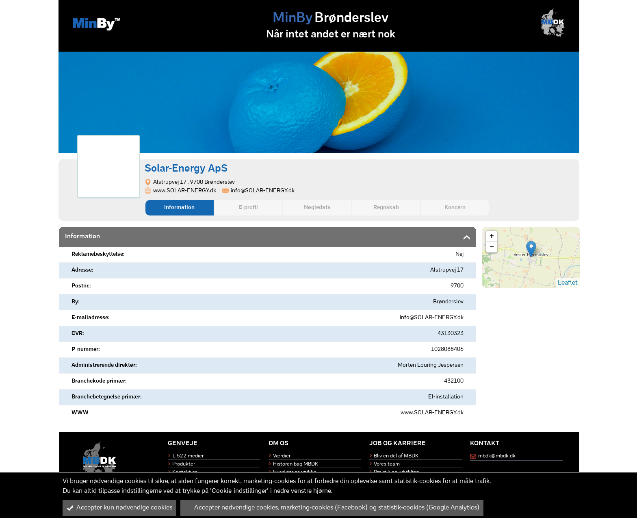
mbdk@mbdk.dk (497, 456)
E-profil (248, 208)
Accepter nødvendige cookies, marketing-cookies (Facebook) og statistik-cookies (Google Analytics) (331, 508)
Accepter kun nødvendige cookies (119, 508)
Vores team (387, 464)
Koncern (455, 208)
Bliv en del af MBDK (396, 456)
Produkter (183, 464)
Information (179, 208)
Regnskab (386, 208)
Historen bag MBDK (295, 464)
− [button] (492, 247)
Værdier (281, 456)
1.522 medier (188, 456)
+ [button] (492, 236)
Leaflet (568, 283)
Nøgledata (317, 208)
